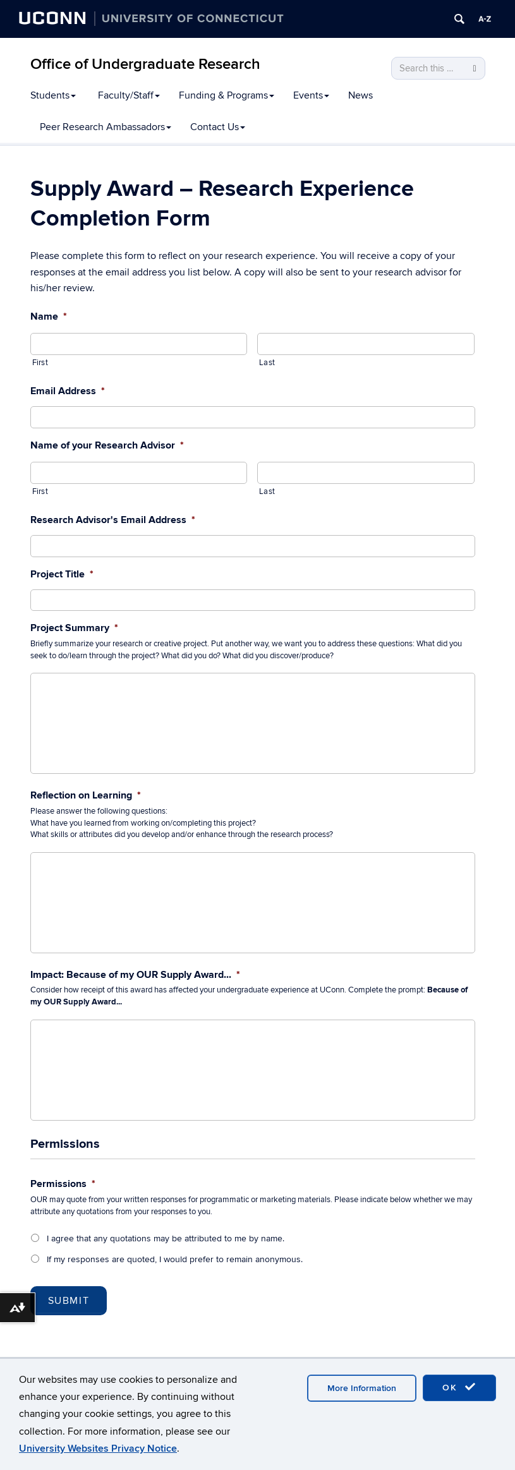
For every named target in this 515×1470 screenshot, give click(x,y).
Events (311, 95)
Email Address (67, 391)
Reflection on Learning (85, 795)
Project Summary (74, 628)
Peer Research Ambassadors (105, 127)
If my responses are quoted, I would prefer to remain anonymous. (175, 1259)
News (360, 95)
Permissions (62, 1184)
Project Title (62, 574)
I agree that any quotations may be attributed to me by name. (165, 1238)
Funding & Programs (226, 95)
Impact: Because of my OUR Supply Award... (135, 974)
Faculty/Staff (129, 95)
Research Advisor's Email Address (112, 520)
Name (48, 316)
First (40, 363)
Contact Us (217, 127)
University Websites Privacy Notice (98, 1448)
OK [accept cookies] (459, 1387)
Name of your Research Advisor (107, 445)
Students (53, 95)
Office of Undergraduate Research (145, 64)
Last (267, 363)
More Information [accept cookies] (361, 1388)
